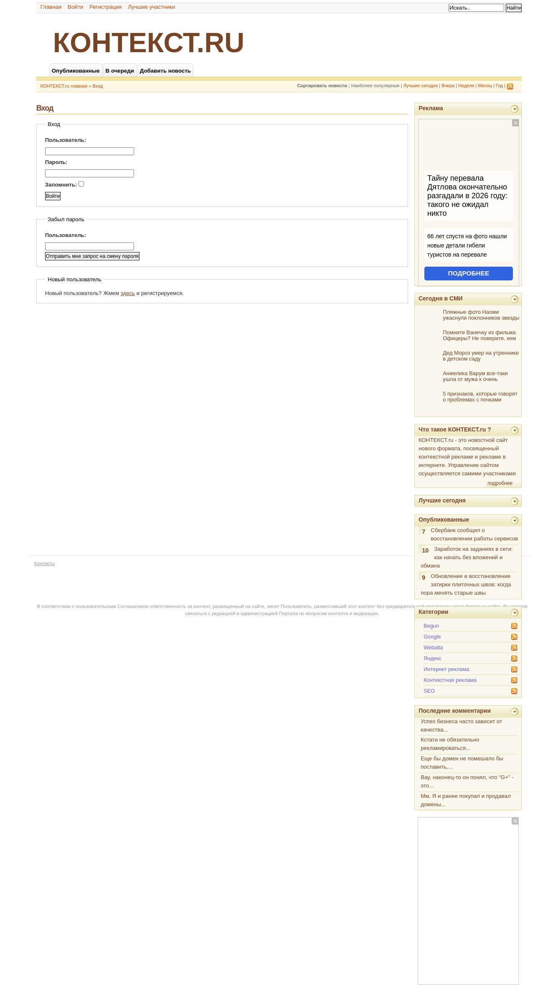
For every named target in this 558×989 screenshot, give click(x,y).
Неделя (466, 85)
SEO (429, 691)
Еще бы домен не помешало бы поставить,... (462, 762)
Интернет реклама (446, 669)
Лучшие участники (151, 7)
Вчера (447, 85)
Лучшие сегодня (420, 85)
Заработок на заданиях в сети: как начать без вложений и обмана (467, 557)
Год (499, 85)
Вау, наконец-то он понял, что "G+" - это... (467, 781)
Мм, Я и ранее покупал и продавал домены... (465, 800)
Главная (51, 7)
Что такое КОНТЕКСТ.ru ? (454, 429)
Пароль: (56, 162)
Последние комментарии (454, 710)
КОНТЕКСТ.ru (148, 42)
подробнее (499, 483)
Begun (431, 626)
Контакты (44, 563)
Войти (75, 7)
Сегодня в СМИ (440, 298)
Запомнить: (64, 184)
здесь (128, 293)
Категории (433, 611)
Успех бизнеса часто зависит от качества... (461, 725)
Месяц (485, 85)
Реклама (430, 108)
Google (432, 636)
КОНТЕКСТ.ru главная (64, 85)
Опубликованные (443, 519)
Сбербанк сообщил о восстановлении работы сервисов (474, 534)
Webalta (433, 647)
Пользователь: (65, 140)
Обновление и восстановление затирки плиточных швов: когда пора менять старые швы (466, 584)
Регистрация (105, 7)
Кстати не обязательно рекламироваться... (450, 744)
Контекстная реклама (450, 680)
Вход (97, 85)
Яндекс (432, 658)
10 (425, 550)
